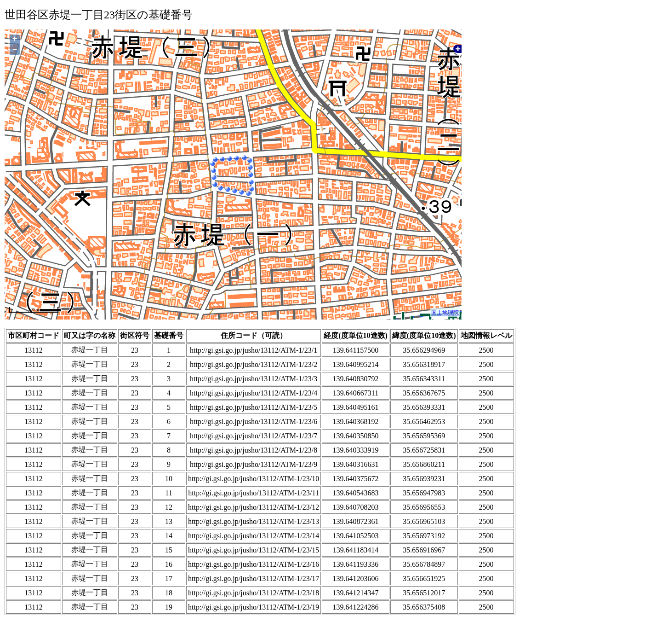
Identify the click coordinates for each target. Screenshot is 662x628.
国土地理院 (445, 312)
